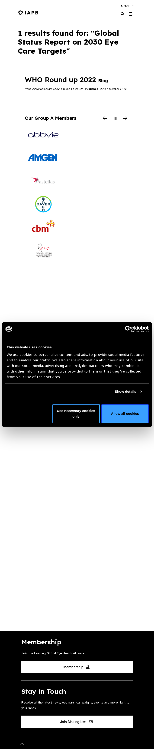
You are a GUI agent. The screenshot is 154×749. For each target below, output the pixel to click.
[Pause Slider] (115, 118)
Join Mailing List (76, 722)
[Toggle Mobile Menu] (131, 14)
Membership (76, 667)
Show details (125, 391)
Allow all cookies (125, 413)
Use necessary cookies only (76, 413)
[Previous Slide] (104, 118)
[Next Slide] (125, 118)
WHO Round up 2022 (66, 79)
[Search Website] (122, 14)
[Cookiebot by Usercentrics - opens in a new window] (128, 329)
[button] (128, 5)
